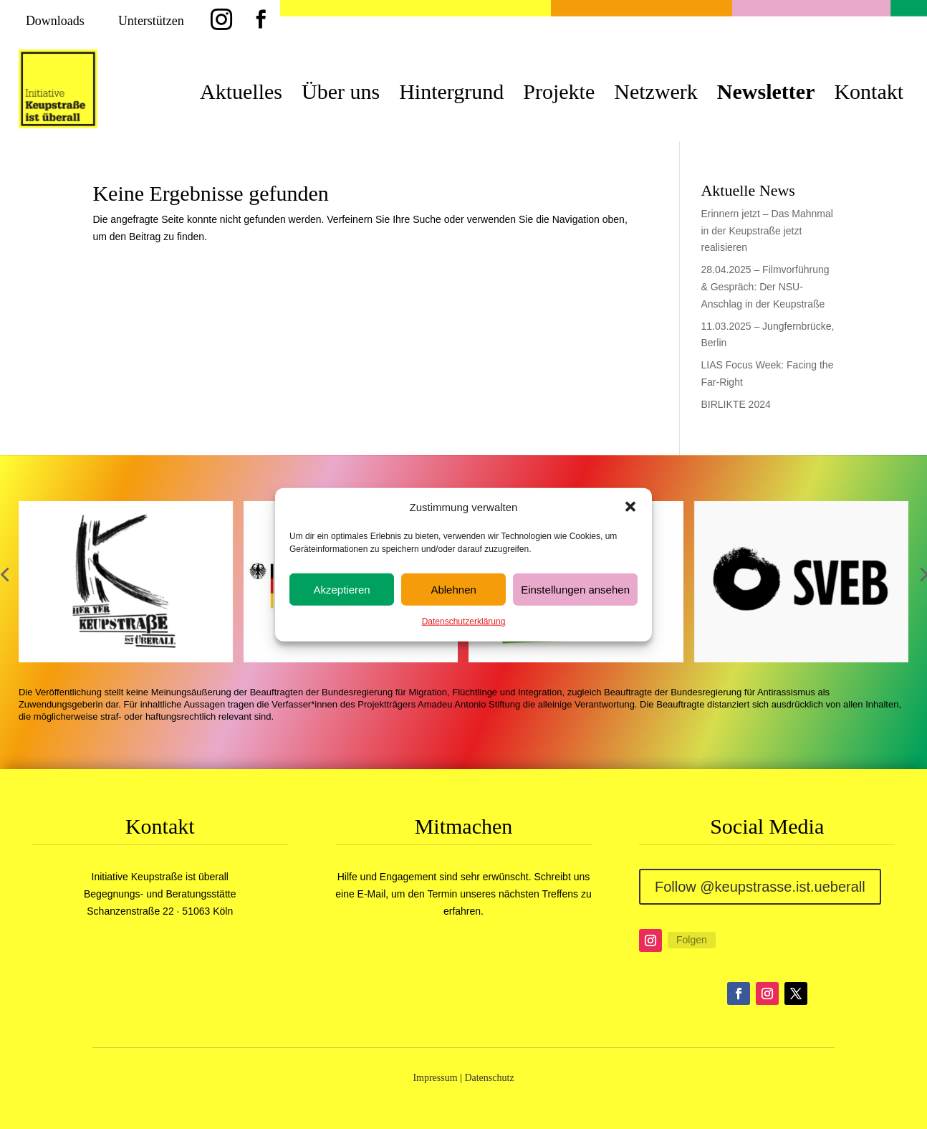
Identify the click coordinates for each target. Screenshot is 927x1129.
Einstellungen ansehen (575, 589)
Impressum (435, 1077)
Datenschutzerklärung (464, 621)
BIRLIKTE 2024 (735, 404)
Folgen (691, 939)
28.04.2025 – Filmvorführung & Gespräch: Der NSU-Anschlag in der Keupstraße (765, 287)
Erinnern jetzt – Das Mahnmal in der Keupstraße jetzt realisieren (766, 231)
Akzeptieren (341, 589)
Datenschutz (489, 1077)
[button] (630, 507)
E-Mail (371, 894)
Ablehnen (453, 589)
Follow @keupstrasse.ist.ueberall (760, 887)
